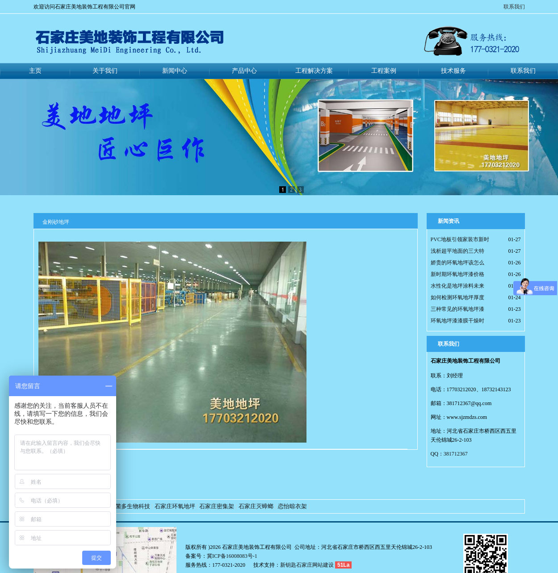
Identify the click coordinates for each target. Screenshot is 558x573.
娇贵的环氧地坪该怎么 (457, 262)
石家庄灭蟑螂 (256, 506)
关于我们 (104, 70)
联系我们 (514, 7)
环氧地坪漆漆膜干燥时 (457, 321)
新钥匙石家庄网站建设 (307, 565)
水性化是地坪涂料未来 (457, 286)
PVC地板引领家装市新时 (460, 239)
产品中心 (244, 70)
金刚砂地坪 (55, 222)
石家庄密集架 (216, 506)
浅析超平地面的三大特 (457, 251)
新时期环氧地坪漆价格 (457, 274)
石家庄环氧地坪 (175, 506)
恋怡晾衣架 (292, 506)
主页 (35, 70)
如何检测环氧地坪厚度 (457, 297)
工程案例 (383, 70)
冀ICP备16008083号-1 (232, 556)
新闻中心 (174, 70)
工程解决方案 (314, 70)
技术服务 (453, 70)
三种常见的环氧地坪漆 (457, 309)
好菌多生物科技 (129, 506)
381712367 (456, 454)
